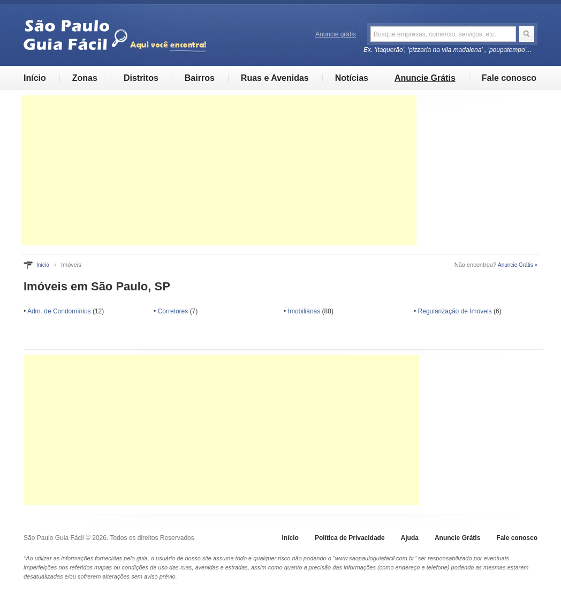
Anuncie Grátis (425, 77)
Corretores (173, 311)
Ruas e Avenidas (275, 77)
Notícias (351, 77)
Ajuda (410, 538)
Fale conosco (509, 77)
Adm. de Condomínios (59, 311)
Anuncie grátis (335, 34)
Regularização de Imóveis (455, 311)
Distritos (141, 77)
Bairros (200, 77)
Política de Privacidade (350, 538)
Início (35, 77)
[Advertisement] (218, 170)
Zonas (84, 77)
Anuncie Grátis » (517, 265)
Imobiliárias (304, 311)
